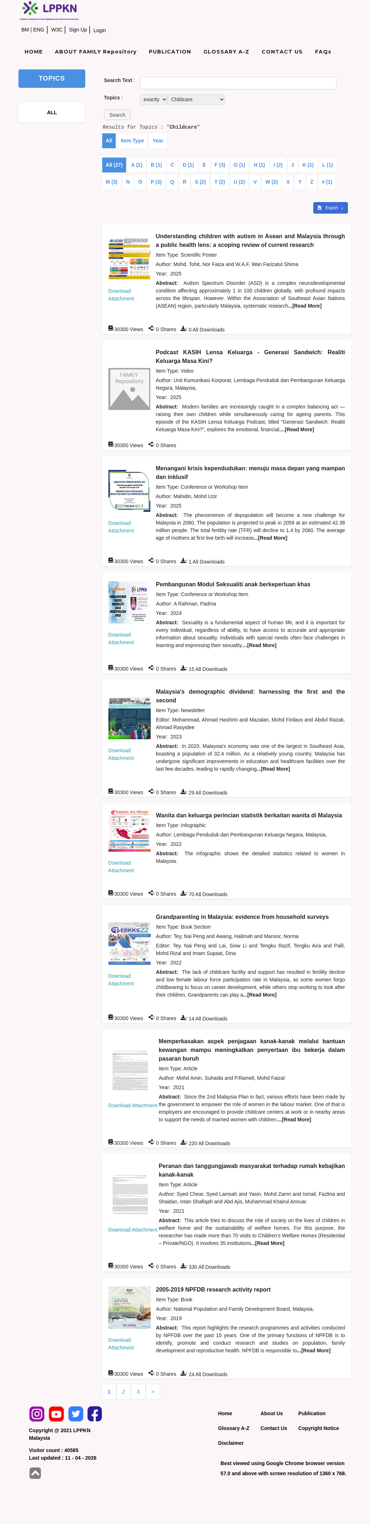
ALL (52, 112)
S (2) (200, 182)
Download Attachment (133, 1105)
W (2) (271, 182)
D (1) (188, 165)
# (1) (327, 182)
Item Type (132, 141)
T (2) (219, 182)
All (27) (114, 165)
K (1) (308, 165)
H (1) (259, 165)
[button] (117, 115)
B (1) (156, 165)
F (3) (220, 165)
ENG (38, 30)
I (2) (278, 165)
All (109, 141)
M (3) (112, 182)
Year (157, 141)
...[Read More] (305, 306)
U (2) (239, 182)
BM (25, 30)
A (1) (136, 165)
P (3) (156, 182)
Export (328, 207)
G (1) (239, 165)
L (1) (327, 165)
